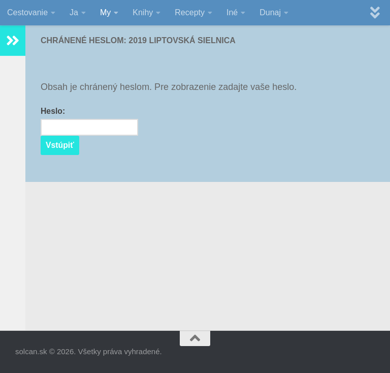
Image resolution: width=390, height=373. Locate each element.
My (105, 12)
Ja (74, 12)
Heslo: (89, 121)
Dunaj (270, 12)
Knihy (143, 12)
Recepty (190, 12)
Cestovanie (27, 12)
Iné (232, 12)
